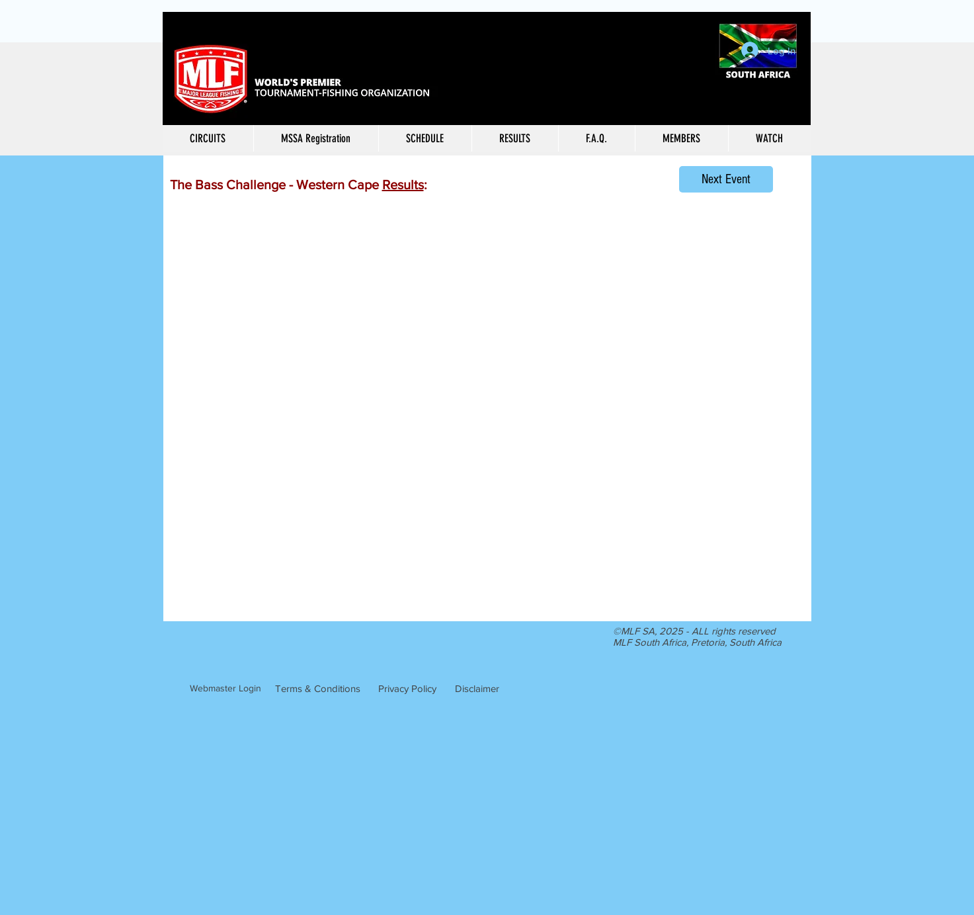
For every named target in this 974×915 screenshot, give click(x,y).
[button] (514, 138)
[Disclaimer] (477, 688)
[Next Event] (726, 179)
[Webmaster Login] (225, 688)
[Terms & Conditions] (318, 688)
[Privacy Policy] (407, 688)
